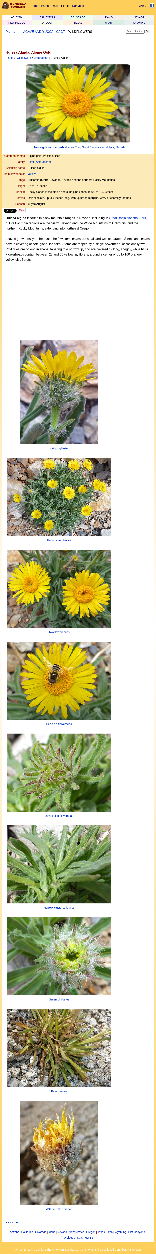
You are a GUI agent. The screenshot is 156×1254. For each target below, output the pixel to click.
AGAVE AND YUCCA (38, 31)
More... (143, 5)
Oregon (91, 1232)
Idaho (51, 1232)
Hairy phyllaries (59, 448)
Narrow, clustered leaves (59, 907)
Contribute (121, 1249)
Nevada (62, 1232)
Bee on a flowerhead (59, 724)
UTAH (108, 22)
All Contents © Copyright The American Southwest (46, 1249)
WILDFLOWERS (80, 31)
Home (34, 5)
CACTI (61, 31)
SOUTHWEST (86, 1237)
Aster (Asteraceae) (39, 161)
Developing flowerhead (59, 815)
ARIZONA (17, 17)
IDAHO (108, 17)
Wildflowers (24, 57)
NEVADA (139, 17)
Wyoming (120, 1232)
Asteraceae (41, 57)
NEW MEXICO (16, 22)
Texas (101, 1232)
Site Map (135, 1249)
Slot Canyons (136, 1232)
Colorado (40, 1232)
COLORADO (78, 17)
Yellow (32, 173)
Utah (110, 1232)
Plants (65, 5)
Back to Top (12, 1222)
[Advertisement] (52, 42)
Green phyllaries (59, 999)
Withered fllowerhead (59, 1209)
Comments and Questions (96, 1249)
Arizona (14, 1232)
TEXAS (78, 22)
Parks (45, 5)
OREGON (47, 22)
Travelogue (68, 1237)
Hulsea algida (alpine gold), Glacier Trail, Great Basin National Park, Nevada (78, 147)
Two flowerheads (59, 632)
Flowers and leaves (59, 540)
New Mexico (76, 1232)
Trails (54, 5)
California (27, 1232)
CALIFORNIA (47, 17)
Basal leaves (59, 1091)
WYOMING (139, 22)
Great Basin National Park (127, 218)
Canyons (78, 5)
